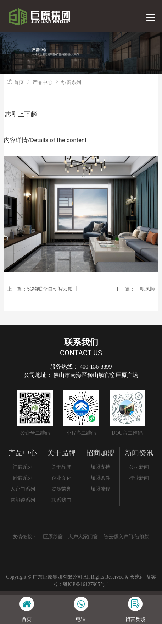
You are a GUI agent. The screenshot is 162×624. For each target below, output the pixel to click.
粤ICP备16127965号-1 (86, 584)
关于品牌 (61, 453)
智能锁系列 (22, 500)
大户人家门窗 (83, 536)
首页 (19, 82)
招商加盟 (100, 453)
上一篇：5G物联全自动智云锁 (40, 288)
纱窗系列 (71, 82)
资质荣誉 (61, 489)
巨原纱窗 (53, 536)
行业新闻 (139, 478)
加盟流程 (100, 489)
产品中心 (42, 82)
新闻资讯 (139, 453)
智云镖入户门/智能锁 (127, 536)
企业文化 (61, 478)
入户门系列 (22, 489)
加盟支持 (100, 467)
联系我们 (61, 500)
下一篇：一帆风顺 (135, 288)
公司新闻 (139, 467)
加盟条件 (100, 478)
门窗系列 (23, 467)
